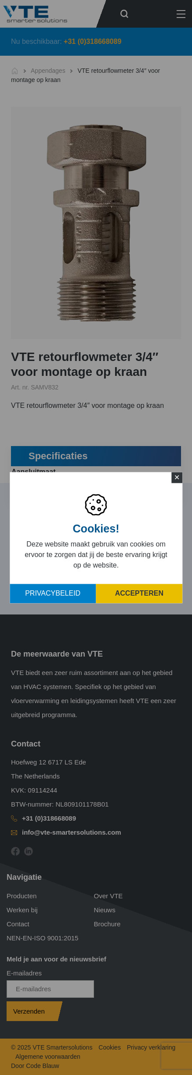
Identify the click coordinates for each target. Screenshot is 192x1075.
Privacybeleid (52, 593)
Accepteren (139, 593)
